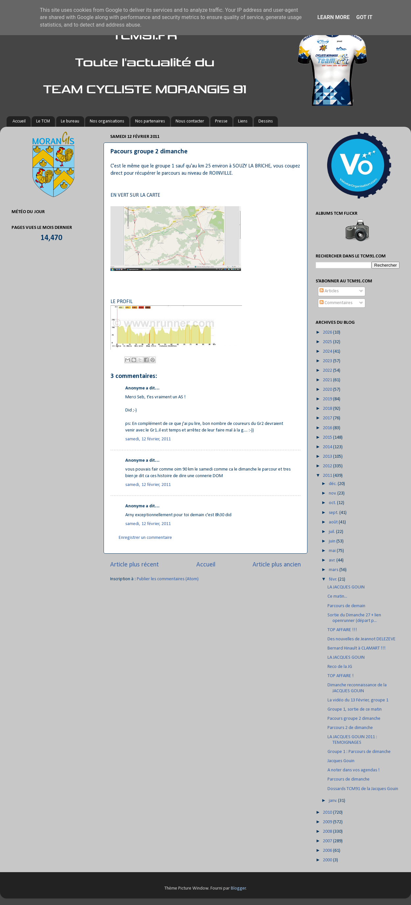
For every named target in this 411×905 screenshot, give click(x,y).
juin (332, 541)
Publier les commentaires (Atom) (168, 579)
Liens (243, 121)
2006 (328, 850)
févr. (333, 579)
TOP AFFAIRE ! (340, 675)
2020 (328, 389)
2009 (328, 822)
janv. (333, 800)
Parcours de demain (346, 606)
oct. (333, 502)
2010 (328, 812)
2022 (328, 370)
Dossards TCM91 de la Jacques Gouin (362, 788)
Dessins (265, 121)
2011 (328, 475)
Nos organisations (107, 121)
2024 (328, 351)
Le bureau (70, 121)
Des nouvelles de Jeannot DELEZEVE (361, 639)
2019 (328, 399)
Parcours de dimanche (348, 779)
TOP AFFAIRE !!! (342, 630)
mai (333, 550)
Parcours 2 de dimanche (350, 727)
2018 (328, 408)
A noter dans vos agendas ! (353, 770)
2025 (328, 342)
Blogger (238, 888)
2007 (328, 841)
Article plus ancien (277, 565)
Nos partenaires (150, 121)
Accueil (19, 121)
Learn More (333, 17)
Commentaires (336, 302)
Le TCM (43, 121)
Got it (364, 17)
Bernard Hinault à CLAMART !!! (356, 648)
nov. (333, 493)
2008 (328, 831)
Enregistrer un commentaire (145, 537)
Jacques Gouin (340, 761)
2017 (328, 418)
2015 (328, 437)
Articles (329, 291)
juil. (332, 531)
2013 (328, 456)
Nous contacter (190, 121)
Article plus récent (134, 565)
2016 (328, 428)
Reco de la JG (339, 666)
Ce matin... (337, 596)
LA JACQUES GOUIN (346, 587)
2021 (328, 380)
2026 (328, 332)
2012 (328, 466)
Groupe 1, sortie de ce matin (354, 709)
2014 (328, 447)
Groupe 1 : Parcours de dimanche (359, 751)
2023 (328, 361)
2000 (328, 860)
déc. (333, 483)
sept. (334, 512)
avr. (332, 560)
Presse (221, 121)
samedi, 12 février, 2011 (148, 439)
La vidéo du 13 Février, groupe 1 (357, 700)
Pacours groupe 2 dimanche (353, 718)
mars (334, 569)
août (334, 522)
